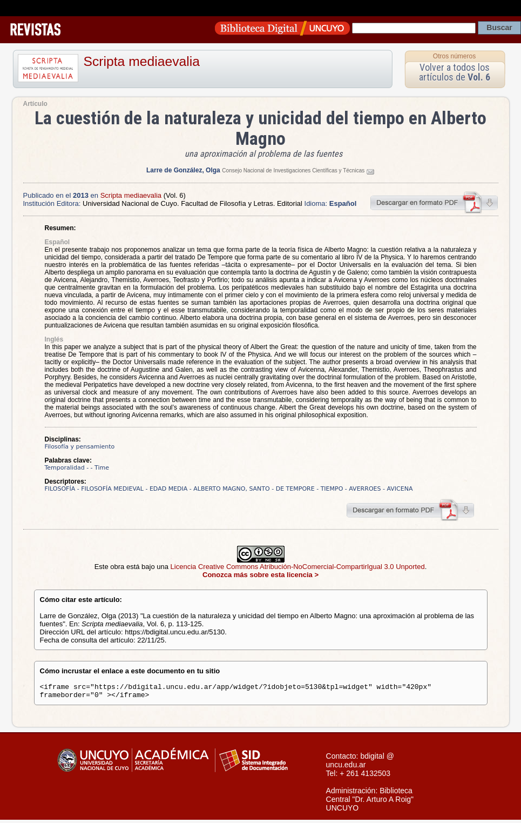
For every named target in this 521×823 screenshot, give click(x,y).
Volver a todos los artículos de (454, 72)
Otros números (454, 56)
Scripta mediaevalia (142, 61)
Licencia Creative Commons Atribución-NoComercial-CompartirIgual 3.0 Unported (298, 567)
